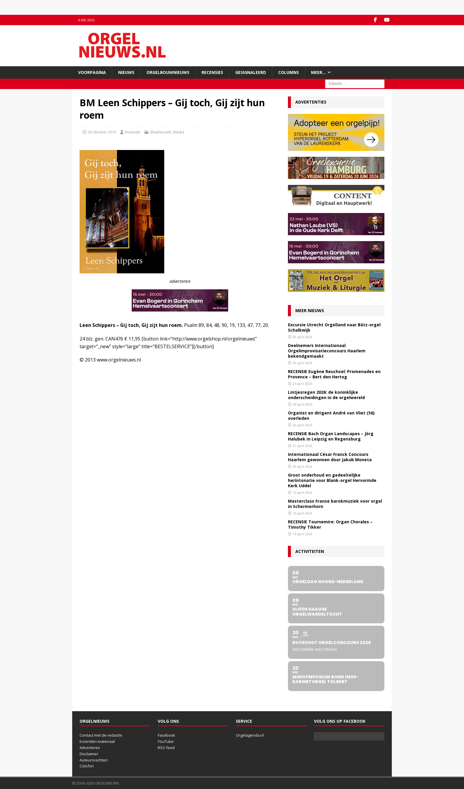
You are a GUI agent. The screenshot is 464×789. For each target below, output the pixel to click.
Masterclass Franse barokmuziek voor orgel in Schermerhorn (335, 503)
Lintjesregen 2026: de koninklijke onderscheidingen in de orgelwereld (326, 394)
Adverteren (90, 747)
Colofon (87, 766)
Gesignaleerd (250, 72)
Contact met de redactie (101, 735)
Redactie (133, 132)
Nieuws (126, 72)
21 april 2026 (302, 445)
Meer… (318, 72)
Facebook (166, 735)
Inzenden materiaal (97, 741)
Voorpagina (92, 72)
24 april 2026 (302, 404)
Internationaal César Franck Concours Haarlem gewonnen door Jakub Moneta (330, 456)
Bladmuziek (160, 132)
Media (178, 132)
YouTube (166, 741)
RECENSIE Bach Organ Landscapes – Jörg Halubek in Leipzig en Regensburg (330, 436)
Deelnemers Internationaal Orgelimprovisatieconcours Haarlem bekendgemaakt (326, 351)
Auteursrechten (94, 760)
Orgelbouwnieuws (167, 72)
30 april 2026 (302, 337)
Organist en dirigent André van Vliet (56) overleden (331, 415)
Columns (288, 72)
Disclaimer (89, 753)
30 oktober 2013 (102, 132)
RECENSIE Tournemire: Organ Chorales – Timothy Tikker (330, 524)
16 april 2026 (302, 492)
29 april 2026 (302, 363)
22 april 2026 (302, 425)
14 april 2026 (302, 534)
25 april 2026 (302, 383)
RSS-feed (166, 747)
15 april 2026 (302, 513)
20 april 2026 (302, 466)
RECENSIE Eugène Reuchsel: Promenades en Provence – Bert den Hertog (334, 374)
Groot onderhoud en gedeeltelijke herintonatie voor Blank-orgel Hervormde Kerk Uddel (332, 480)
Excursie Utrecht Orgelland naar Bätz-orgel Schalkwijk (334, 327)
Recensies (212, 72)
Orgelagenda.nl (250, 735)
